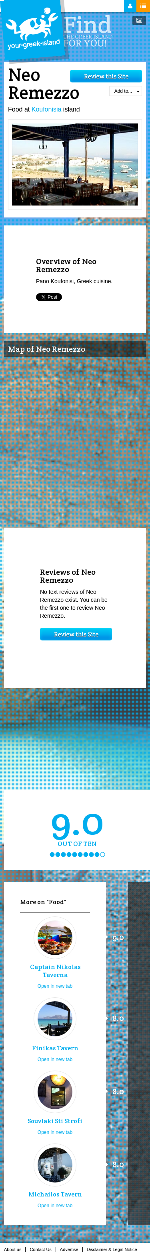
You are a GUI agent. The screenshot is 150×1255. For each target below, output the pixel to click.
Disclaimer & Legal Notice (114, 1249)
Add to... (127, 91)
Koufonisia (47, 109)
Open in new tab (55, 986)
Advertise (71, 1249)
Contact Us (43, 1249)
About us (15, 1249)
